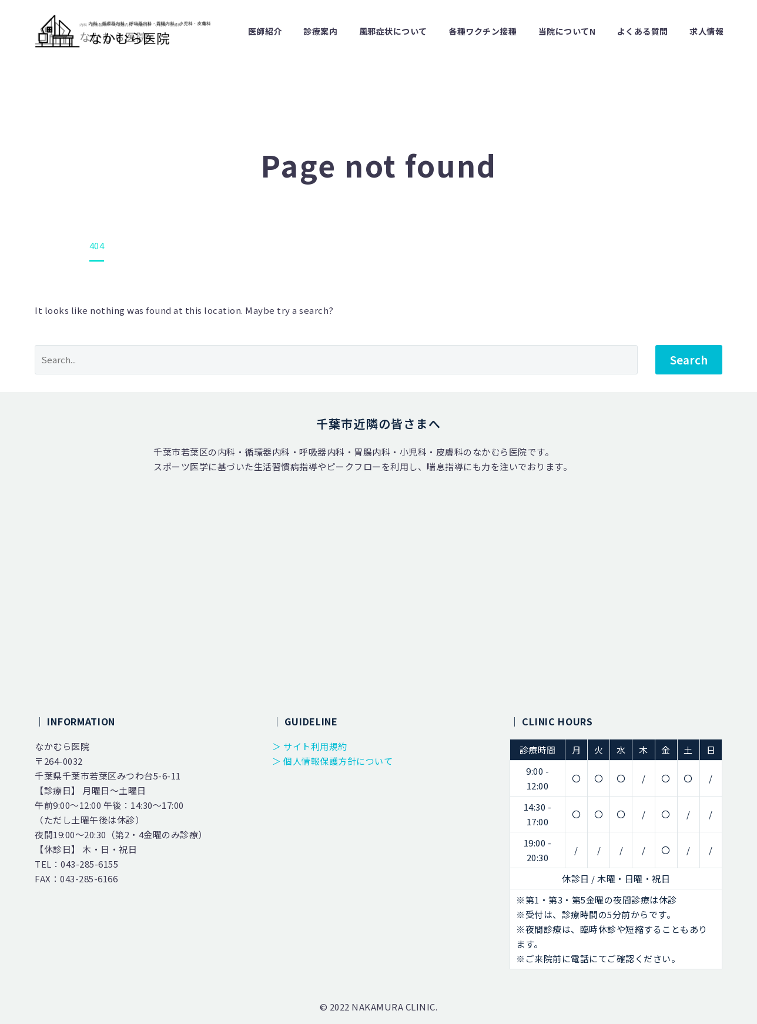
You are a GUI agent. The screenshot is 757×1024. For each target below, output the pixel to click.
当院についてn (567, 31)
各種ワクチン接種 (482, 31)
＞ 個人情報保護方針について (332, 761)
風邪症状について (393, 31)
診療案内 (320, 31)
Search (689, 359)
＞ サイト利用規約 (309, 746)
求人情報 (706, 31)
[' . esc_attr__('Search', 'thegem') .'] (336, 359)
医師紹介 (265, 31)
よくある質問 (642, 31)
